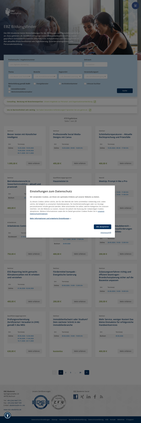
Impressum (106, 232)
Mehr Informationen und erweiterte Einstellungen (51, 218)
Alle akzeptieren (102, 227)
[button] (7, 415)
